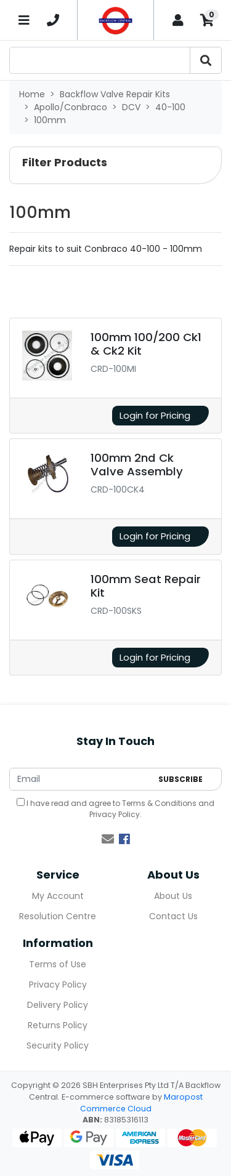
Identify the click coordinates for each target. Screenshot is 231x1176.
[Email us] (108, 839)
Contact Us (173, 916)
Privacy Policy (114, 814)
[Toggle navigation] (24, 20)
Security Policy (57, 1045)
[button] (115, 165)
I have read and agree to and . (115, 809)
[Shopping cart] (207, 20)
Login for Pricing (155, 415)
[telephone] (53, 20)
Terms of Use (57, 964)
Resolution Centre (57, 916)
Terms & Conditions (159, 803)
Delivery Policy (57, 1005)
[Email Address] (81, 779)
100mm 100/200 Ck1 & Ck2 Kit (146, 343)
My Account (58, 896)
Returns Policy (57, 1025)
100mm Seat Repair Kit (146, 585)
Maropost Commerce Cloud (141, 1103)
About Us (173, 896)
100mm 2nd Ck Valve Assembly (137, 464)
